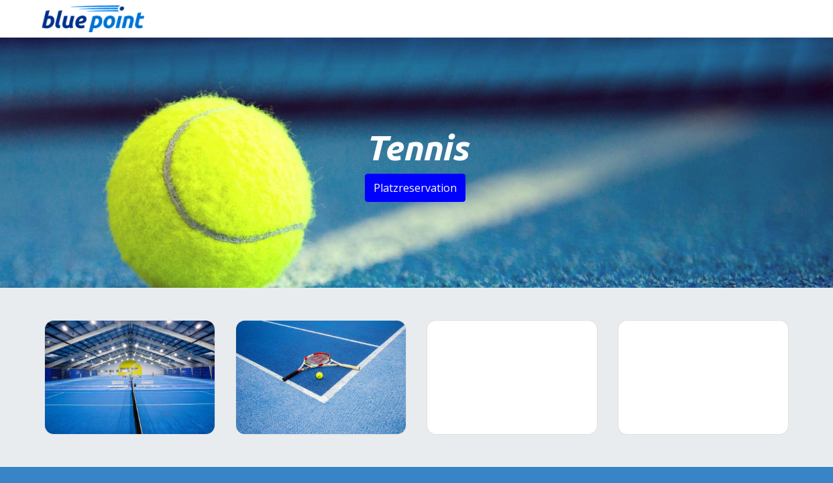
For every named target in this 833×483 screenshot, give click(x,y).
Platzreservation (415, 187)
